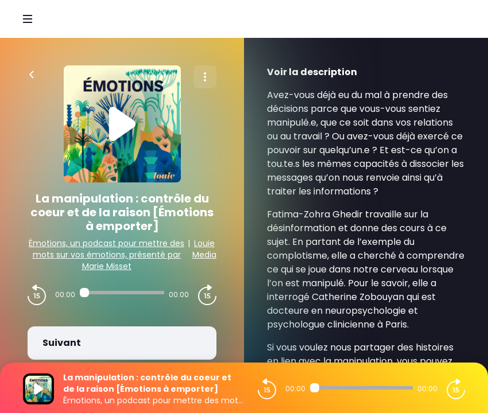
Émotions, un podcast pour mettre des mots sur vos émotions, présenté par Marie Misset (106, 254)
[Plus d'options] (204, 76)
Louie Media (204, 248)
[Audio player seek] (122, 292)
